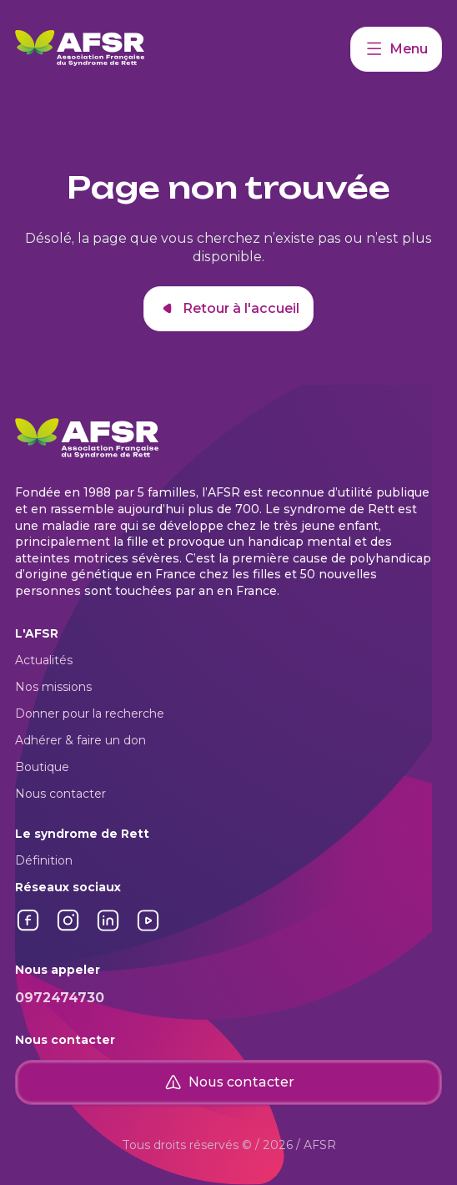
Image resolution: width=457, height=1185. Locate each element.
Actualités (44, 660)
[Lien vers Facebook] (28, 929)
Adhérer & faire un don (80, 740)
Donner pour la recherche (89, 713)
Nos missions (53, 686)
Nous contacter (60, 793)
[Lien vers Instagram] (68, 929)
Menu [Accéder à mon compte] (396, 49)
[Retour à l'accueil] (182, 49)
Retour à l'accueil (228, 309)
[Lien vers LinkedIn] (108, 929)
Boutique (42, 767)
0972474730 (59, 998)
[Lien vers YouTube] (148, 929)
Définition (44, 860)
